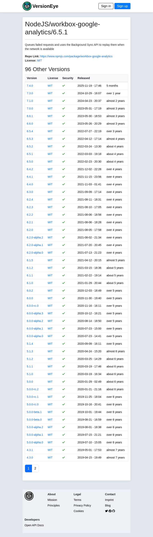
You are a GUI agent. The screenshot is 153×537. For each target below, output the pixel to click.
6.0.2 (30, 290)
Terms (77, 499)
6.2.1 (30, 222)
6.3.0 (30, 192)
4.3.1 (30, 450)
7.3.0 (30, 93)
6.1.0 (30, 283)
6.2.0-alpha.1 (35, 245)
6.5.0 (30, 161)
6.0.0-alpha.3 (35, 313)
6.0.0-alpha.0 (35, 336)
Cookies (79, 511)
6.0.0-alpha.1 (35, 328)
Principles (54, 505)
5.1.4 (30, 343)
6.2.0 (30, 229)
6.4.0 (30, 184)
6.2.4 (30, 199)
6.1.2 (30, 267)
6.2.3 (30, 207)
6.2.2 (30, 214)
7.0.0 (30, 108)
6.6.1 (30, 116)
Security (67, 78)
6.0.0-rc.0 (33, 305)
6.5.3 (30, 138)
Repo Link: (32, 56)
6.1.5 (30, 260)
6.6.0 (30, 123)
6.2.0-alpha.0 (35, 252)
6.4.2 (30, 169)
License (53, 78)
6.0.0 (30, 298)
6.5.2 (30, 146)
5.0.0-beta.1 (34, 412)
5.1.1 (30, 366)
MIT (39, 60)
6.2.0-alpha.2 (35, 237)
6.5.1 (30, 154)
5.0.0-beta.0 (34, 419)
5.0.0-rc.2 (33, 389)
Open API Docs (34, 525)
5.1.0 (30, 374)
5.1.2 (30, 358)
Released (83, 78)
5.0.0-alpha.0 (35, 442)
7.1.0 (30, 100)
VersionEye (45, 6)
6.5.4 (30, 131)
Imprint (109, 499)
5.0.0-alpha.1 (35, 434)
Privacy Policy (82, 505)
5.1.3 (30, 351)
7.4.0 (30, 85)
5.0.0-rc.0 (33, 404)
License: (30, 60)
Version (32, 78)
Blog (108, 505)
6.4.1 (30, 176)
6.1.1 (30, 275)
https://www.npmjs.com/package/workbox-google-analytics (76, 56)
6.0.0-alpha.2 (35, 321)
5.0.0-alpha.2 (35, 427)
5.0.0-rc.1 (33, 396)
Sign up (122, 6)
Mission (52, 499)
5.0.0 (30, 381)
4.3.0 (30, 457)
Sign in (106, 6)
